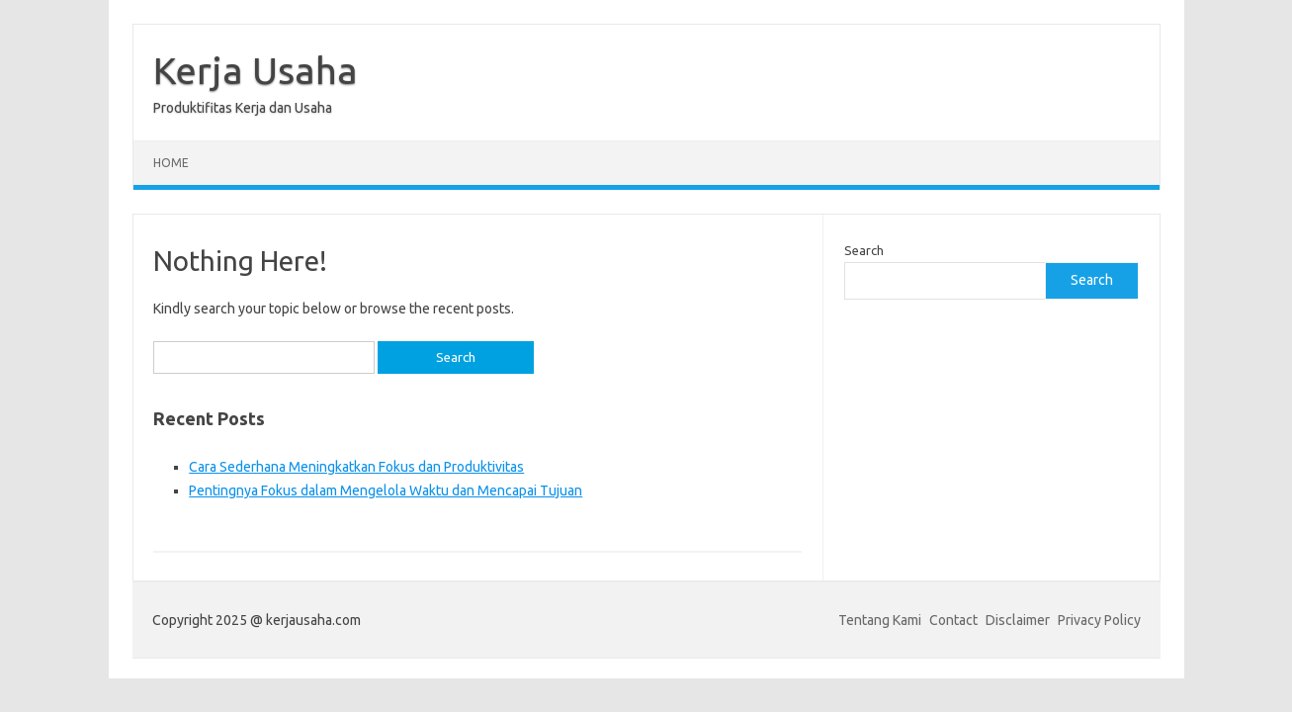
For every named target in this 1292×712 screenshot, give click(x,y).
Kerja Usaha (255, 70)
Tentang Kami (879, 620)
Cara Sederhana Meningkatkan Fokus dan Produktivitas (356, 467)
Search (864, 250)
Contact (953, 620)
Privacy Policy (1099, 620)
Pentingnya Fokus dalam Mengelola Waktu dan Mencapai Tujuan (385, 490)
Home (171, 162)
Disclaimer (1018, 620)
